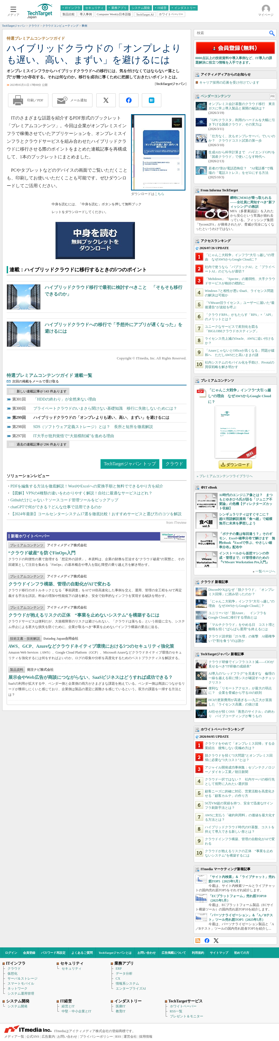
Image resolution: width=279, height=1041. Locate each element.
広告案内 (48, 1037)
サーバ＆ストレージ (22, 978)
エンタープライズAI (131, 988)
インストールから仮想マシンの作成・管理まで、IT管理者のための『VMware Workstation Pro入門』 (244, 557)
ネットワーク (17, 988)
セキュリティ (72, 968)
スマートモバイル (20, 983)
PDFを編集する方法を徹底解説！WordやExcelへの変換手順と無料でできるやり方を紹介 (87, 486)
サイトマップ (219, 952)
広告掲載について (174, 952)
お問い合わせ (146, 952)
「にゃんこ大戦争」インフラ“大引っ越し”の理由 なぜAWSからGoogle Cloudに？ (239, 396)
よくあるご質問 (82, 952)
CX (118, 978)
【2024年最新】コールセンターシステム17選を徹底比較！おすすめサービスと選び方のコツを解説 (96, 514)
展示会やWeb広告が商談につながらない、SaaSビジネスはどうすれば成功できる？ (90, 677)
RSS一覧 (176, 1011)
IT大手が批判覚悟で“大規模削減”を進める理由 (73, 436)
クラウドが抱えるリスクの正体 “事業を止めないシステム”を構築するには (83, 615)
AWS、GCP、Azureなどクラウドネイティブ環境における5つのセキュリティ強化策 (91, 646)
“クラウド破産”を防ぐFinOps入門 (42, 552)
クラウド (174, 463)
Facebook (207, 940)
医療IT (120, 1006)
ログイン (11, 952)
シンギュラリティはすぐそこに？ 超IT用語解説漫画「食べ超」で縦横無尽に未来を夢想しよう (246, 518)
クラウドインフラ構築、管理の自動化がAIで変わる (59, 584)
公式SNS (32, 1037)
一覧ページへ (265, 571)
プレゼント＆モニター (186, 1016)
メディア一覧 (14, 1037)
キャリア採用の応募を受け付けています (229, 82)
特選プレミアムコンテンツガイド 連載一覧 (49, 375)
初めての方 (241, 952)
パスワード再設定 (53, 952)
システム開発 (17, 1006)
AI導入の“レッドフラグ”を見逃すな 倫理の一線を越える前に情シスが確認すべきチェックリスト (241, 678)
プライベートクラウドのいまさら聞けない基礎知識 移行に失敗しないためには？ (105, 408)
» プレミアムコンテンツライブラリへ (225, 476)
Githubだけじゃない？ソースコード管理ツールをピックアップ (65, 500)
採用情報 (145, 1037)
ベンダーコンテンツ (216, 96)
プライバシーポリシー (96, 1037)
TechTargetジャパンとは (115, 952)
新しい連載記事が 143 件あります (42, 391)
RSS (197, 940)
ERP (119, 968)
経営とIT (68, 1006)
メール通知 (78, 100)
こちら (159, 194)
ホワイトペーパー (183, 1006)
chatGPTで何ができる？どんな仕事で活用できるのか (56, 507)
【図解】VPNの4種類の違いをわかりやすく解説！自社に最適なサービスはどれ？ (81, 493)
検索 (272, 33)
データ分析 (124, 973)
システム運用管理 (20, 993)
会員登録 (29, 952)
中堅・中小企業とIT (76, 1011)
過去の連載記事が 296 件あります (42, 444)
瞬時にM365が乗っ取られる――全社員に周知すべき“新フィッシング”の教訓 (252, 202)
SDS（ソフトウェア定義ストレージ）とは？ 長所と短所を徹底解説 (93, 427)
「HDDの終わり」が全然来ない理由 (64, 399)
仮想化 (12, 973)
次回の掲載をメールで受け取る (35, 381)
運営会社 (130, 1037)
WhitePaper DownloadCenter (173, 537)
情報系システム (127, 983)
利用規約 (198, 952)
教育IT (120, 1011)
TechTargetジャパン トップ (130, 463)
